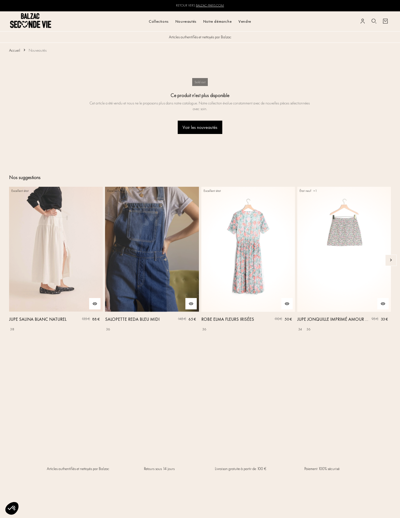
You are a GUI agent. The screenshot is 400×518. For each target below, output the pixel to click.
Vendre (244, 21)
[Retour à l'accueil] (31, 21)
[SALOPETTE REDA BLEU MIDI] (152, 260)
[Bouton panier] (385, 21)
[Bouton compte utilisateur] (362, 21)
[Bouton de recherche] (374, 21)
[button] (12, 508)
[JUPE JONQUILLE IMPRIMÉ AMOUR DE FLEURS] (344, 260)
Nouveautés (185, 21)
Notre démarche (217, 21)
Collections (159, 21)
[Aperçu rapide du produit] (94, 303)
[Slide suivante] (391, 260)
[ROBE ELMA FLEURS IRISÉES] (248, 260)
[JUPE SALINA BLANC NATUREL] (56, 260)
